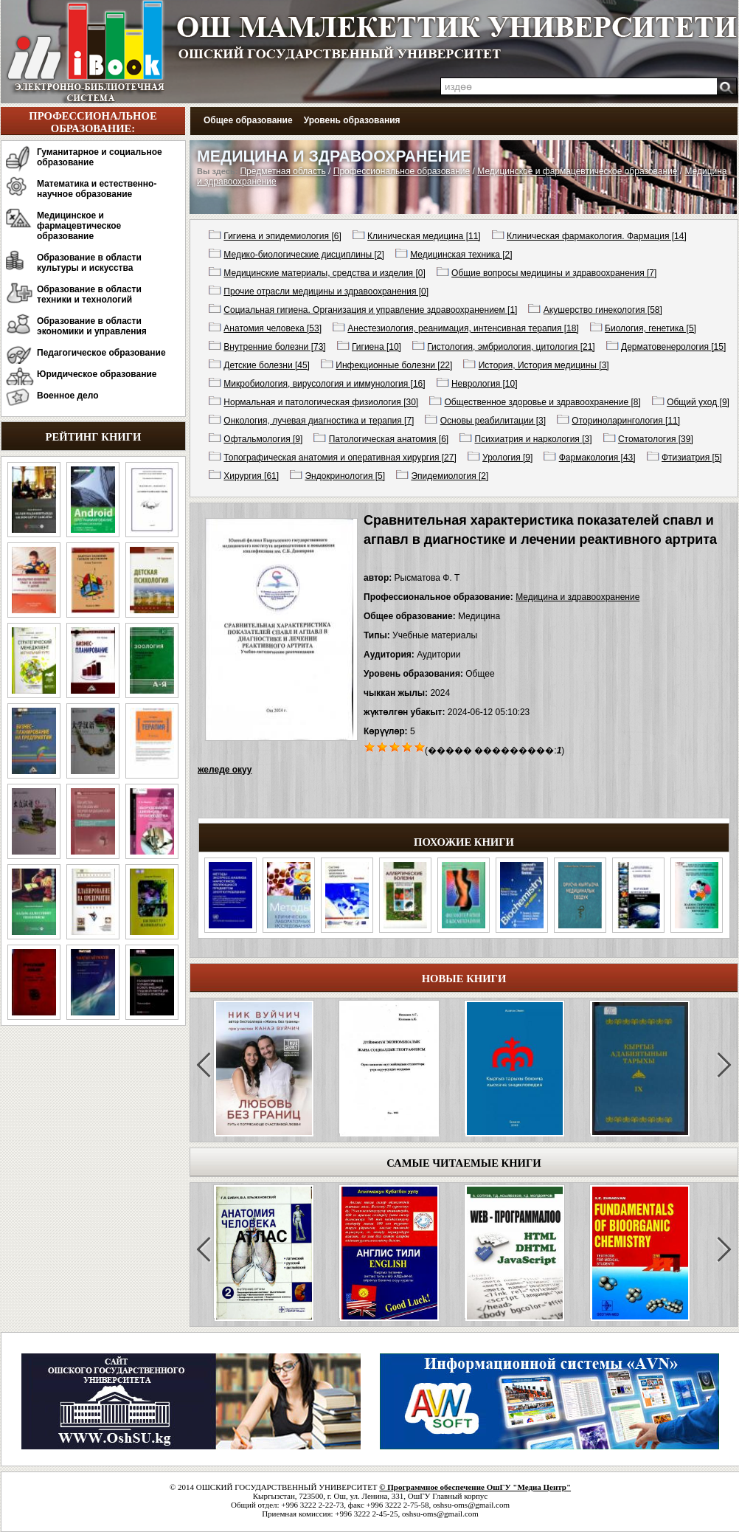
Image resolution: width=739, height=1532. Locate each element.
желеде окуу (224, 770)
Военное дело (68, 395)
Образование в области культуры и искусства (89, 262)
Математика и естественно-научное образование (96, 189)
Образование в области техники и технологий (89, 294)
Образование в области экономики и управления (92, 326)
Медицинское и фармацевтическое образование (79, 225)
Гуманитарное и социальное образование (99, 157)
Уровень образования (352, 120)
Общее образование (248, 120)
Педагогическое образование (101, 353)
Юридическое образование (97, 374)
